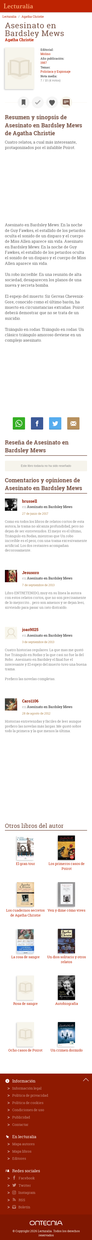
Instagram (26, 1192)
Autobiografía (66, 1003)
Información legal (26, 1088)
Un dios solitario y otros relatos (66, 959)
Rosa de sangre (25, 1003)
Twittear (55, 423)
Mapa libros (21, 1151)
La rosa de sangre (25, 957)
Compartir (37, 423)
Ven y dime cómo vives (66, 910)
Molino (45, 54)
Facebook (26, 1178)
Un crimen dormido (67, 1050)
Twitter (24, 1185)
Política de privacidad (30, 1095)
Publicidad (21, 1117)
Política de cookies (27, 1102)
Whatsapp (19, 423)
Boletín (24, 1207)
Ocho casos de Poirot (25, 1050)
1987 (43, 63)
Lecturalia (9, 17)
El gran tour (25, 863)
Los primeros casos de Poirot (67, 866)
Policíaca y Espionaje (55, 71)
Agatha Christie (33, 17)
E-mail (73, 423)
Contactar (20, 1124)
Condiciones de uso (28, 1109)
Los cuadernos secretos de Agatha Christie (25, 912)
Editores (19, 1158)
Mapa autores (23, 1144)
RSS (21, 1200)
